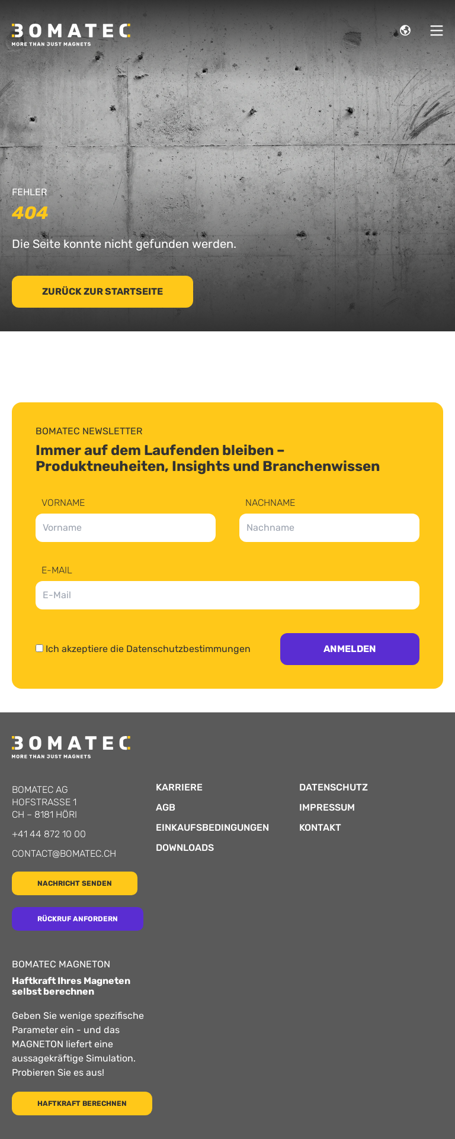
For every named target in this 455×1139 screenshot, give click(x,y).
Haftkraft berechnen (82, 1103)
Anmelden (349, 648)
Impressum (327, 808)
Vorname (63, 503)
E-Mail (56, 571)
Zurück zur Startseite (102, 291)
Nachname (270, 503)
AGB (165, 808)
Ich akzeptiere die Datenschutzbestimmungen (148, 648)
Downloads (185, 848)
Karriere (179, 787)
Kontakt (320, 828)
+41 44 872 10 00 (49, 834)
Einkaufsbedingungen (212, 828)
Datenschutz (333, 787)
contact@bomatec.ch (64, 853)
